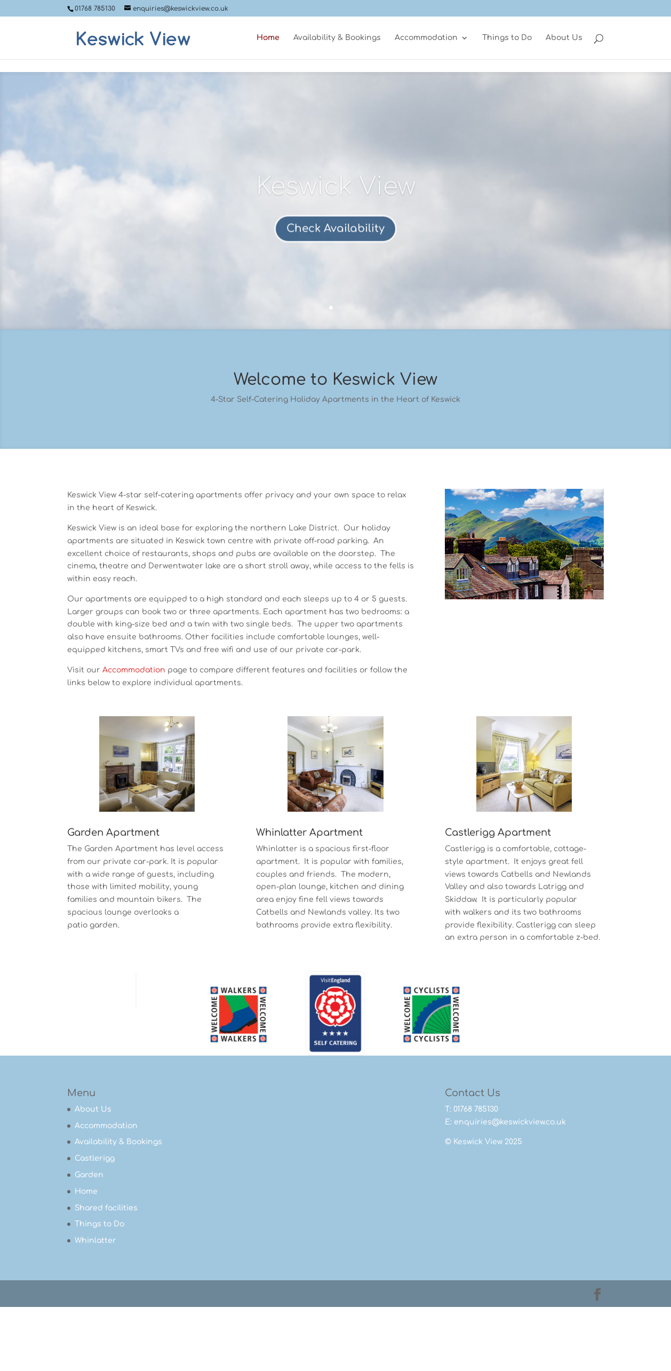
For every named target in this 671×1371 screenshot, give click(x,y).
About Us (564, 38)
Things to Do (507, 38)
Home (268, 38)
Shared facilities (106, 1208)
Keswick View (336, 197)
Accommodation (426, 38)
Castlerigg (95, 1158)
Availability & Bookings (337, 38)
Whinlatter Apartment (309, 832)
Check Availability (335, 239)
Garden (89, 1175)
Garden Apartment (113, 832)
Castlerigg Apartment (498, 832)
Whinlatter (95, 1241)
